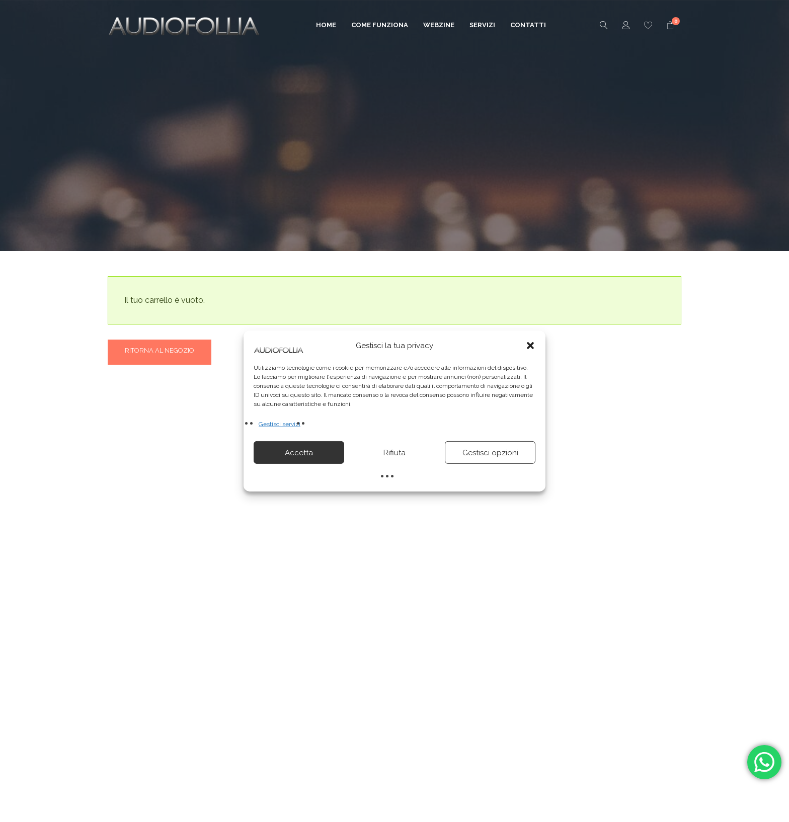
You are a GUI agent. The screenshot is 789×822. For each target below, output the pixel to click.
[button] (530, 346)
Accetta (299, 452)
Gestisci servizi (279, 424)
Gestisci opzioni (490, 452)
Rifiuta (394, 452)
